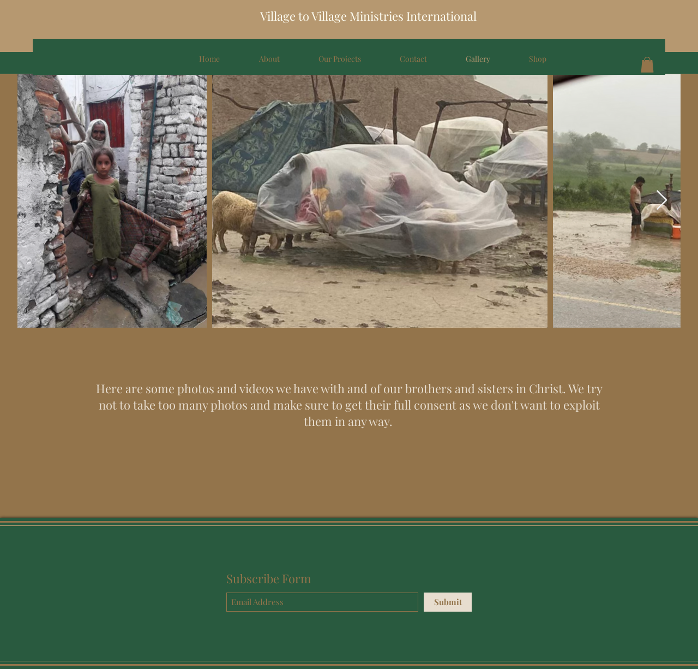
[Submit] (448, 602)
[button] (647, 65)
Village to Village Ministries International (368, 16)
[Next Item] (661, 200)
